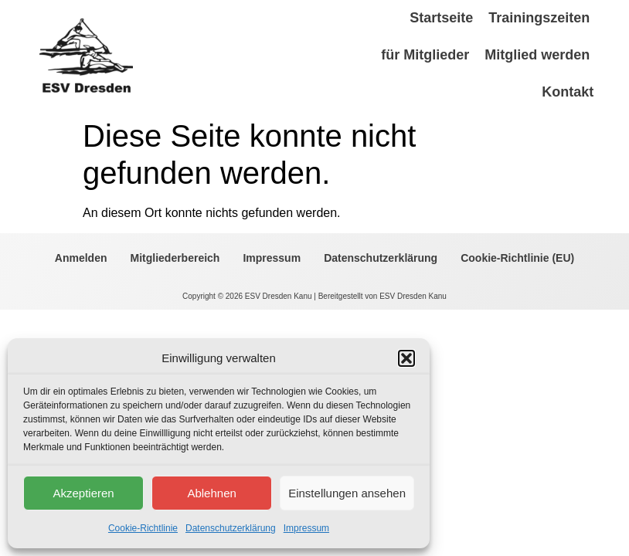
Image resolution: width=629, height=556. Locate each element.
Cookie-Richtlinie (143, 528)
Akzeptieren (83, 493)
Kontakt (567, 92)
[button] (406, 358)
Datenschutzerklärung (230, 528)
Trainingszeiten (539, 17)
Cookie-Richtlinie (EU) (517, 258)
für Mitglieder (425, 55)
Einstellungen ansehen (347, 493)
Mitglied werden (537, 55)
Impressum (306, 528)
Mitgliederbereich (175, 258)
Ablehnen (211, 493)
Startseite (441, 17)
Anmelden (81, 258)
